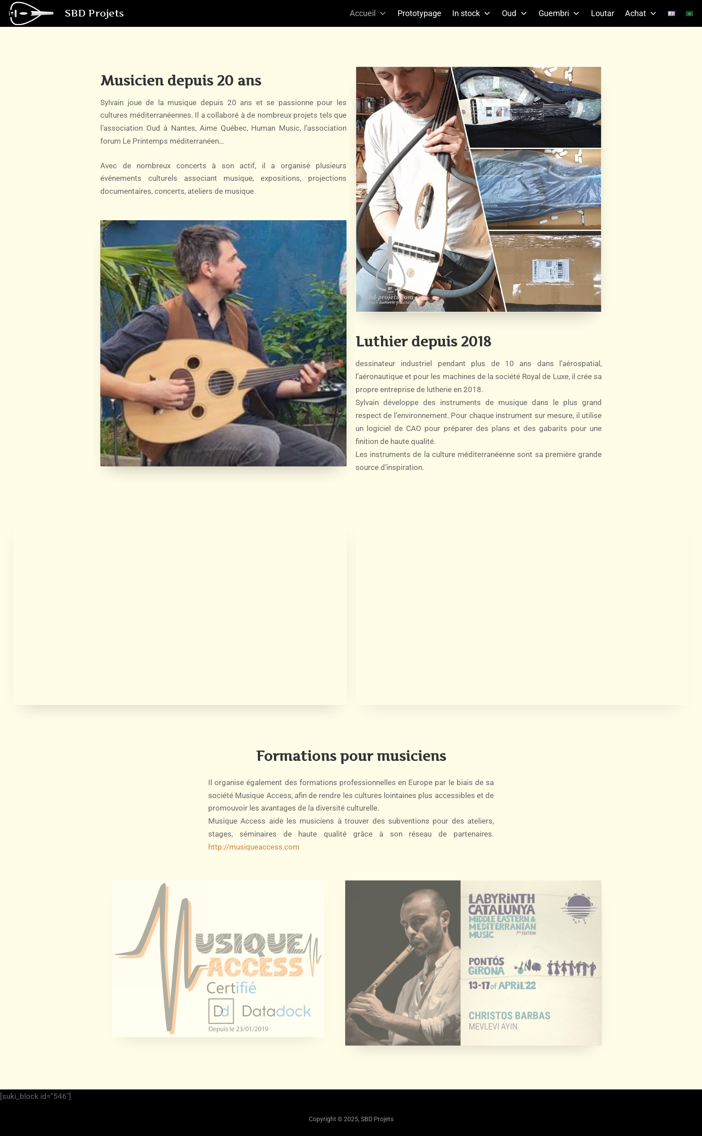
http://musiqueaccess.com (254, 846)
